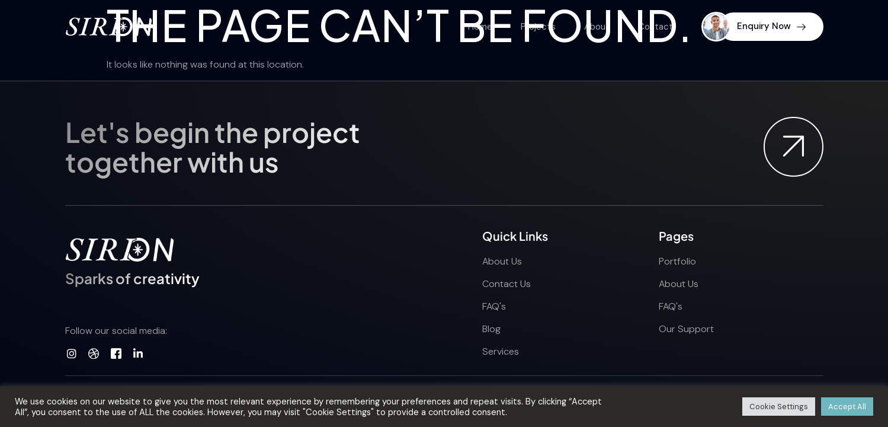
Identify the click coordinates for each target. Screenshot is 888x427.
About (597, 27)
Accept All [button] (847, 406)
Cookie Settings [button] (778, 406)
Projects (538, 27)
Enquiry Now (771, 26)
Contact (655, 27)
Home (480, 27)
